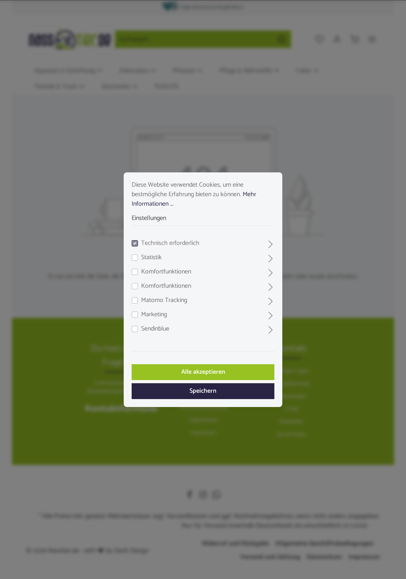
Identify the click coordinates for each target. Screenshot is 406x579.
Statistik (151, 257)
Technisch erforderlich (170, 243)
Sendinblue (155, 329)
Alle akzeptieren (203, 372)
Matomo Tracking (164, 300)
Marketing (154, 314)
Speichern (203, 391)
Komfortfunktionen (166, 272)
